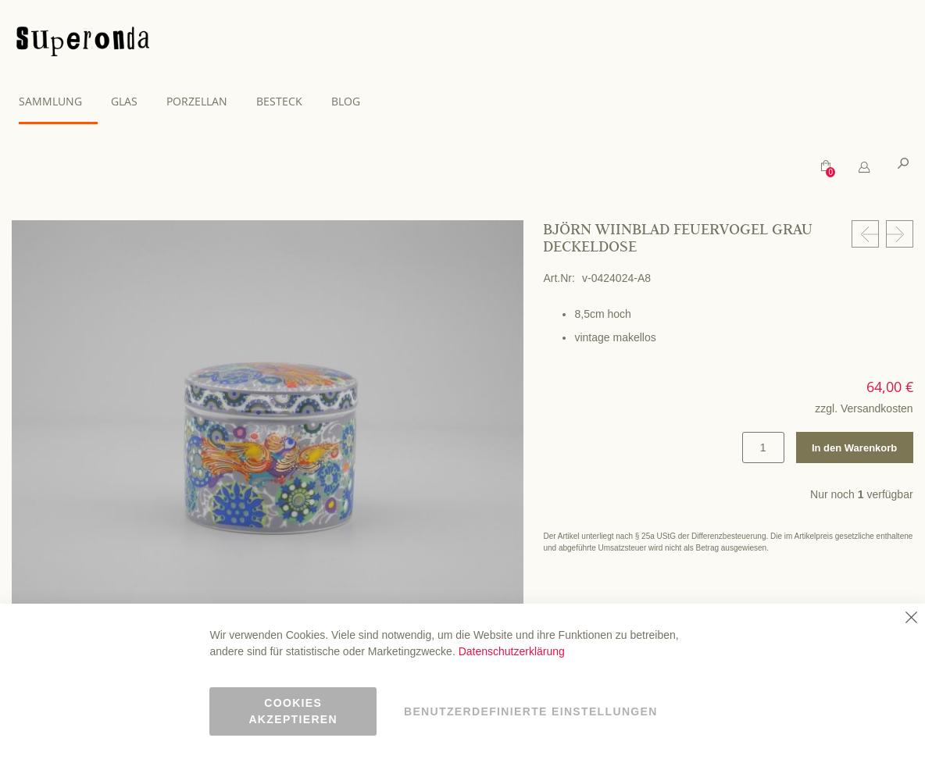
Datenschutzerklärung (512, 651)
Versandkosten (877, 407)
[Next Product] (899, 233)
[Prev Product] (865, 233)
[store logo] (82, 44)
